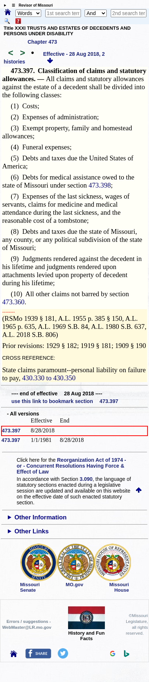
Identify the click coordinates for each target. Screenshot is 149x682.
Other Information (40, 517)
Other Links (31, 531)
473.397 (11, 430)
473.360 (13, 302)
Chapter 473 (42, 42)
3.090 (86, 479)
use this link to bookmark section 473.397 (64, 401)
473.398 (100, 185)
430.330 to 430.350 (48, 378)
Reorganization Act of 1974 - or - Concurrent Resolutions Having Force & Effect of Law (71, 466)
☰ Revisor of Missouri (30, 5)
